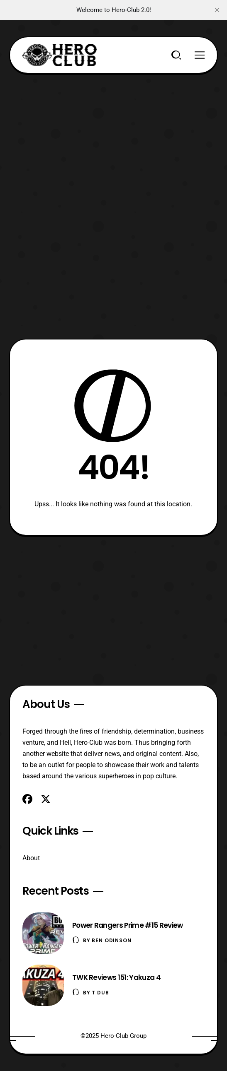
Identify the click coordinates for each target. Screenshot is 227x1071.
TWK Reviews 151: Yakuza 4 (116, 977)
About (31, 858)
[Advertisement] (113, 132)
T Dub (100, 992)
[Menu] (200, 55)
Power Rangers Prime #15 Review (127, 925)
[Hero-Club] (59, 55)
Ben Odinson (111, 940)
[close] (217, 10)
